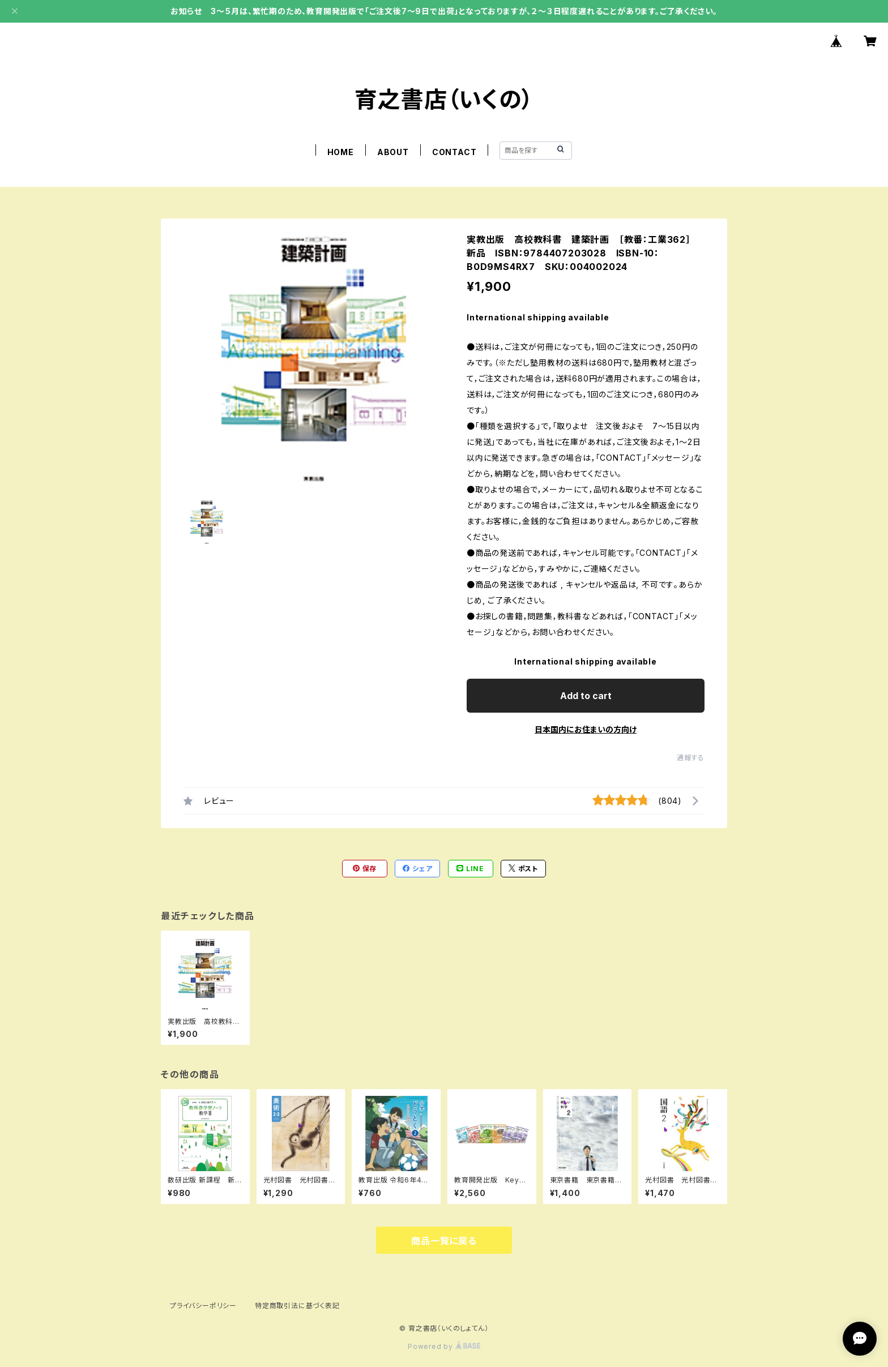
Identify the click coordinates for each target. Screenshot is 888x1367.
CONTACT (454, 152)
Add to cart (586, 695)
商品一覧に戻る (444, 1240)
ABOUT (393, 152)
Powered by (444, 1346)
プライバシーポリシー (203, 1305)
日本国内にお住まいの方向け (586, 729)
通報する (691, 757)
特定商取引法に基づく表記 (297, 1305)
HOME (340, 152)
